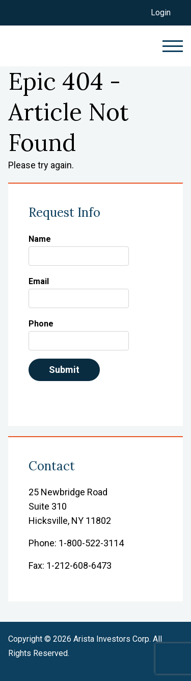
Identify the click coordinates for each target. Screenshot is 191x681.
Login (161, 12)
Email (39, 281)
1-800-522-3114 (91, 543)
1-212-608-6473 (79, 565)
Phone (41, 324)
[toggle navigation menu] (167, 46)
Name (40, 239)
